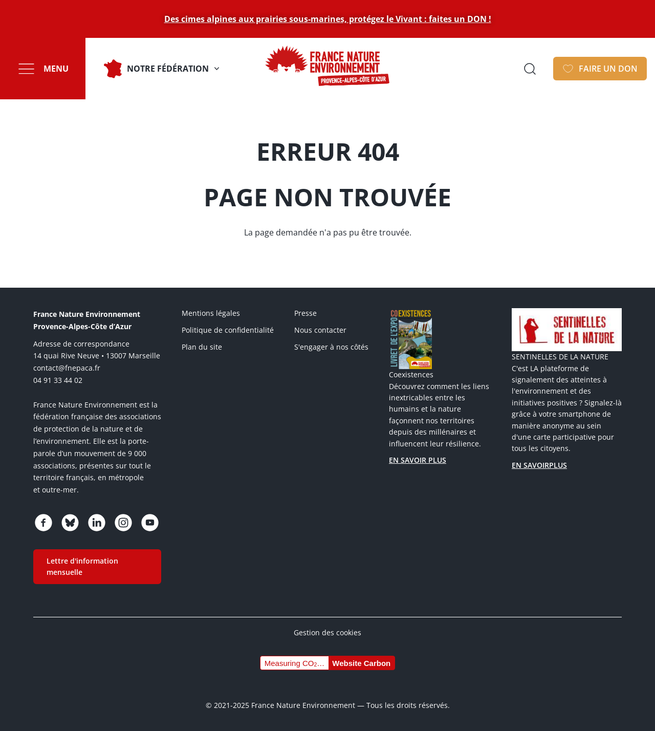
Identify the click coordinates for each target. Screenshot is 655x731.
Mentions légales (211, 313)
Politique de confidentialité (228, 330)
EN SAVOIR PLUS (417, 460)
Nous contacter (320, 330)
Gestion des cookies (327, 632)
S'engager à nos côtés (331, 347)
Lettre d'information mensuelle (82, 566)
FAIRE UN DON (608, 68)
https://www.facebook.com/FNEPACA (43, 522)
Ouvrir (529, 68)
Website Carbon (361, 663)
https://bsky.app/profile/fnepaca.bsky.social (70, 522)
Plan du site (202, 347)
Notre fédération (168, 68)
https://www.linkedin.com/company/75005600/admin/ (96, 522)
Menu (56, 68)
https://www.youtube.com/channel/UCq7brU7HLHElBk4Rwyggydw (150, 522)
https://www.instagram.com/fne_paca (123, 522)
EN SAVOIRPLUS (539, 465)
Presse (305, 313)
